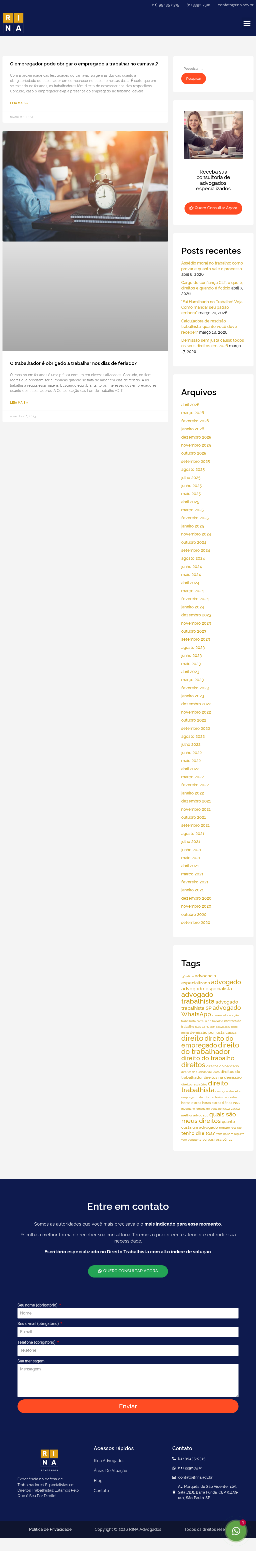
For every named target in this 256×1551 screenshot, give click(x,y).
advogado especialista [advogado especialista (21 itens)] (206, 988)
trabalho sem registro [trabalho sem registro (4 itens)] (230, 1133)
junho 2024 (191, 566)
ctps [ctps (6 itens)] (198, 1027)
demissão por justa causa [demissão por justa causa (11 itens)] (213, 1032)
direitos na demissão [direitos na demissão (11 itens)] (223, 1077)
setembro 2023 (195, 639)
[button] (247, 23)
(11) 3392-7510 (198, 5)
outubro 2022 (193, 720)
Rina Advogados (109, 1460)
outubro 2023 (193, 631)
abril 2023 (190, 671)
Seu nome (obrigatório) (38, 1305)
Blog (98, 1480)
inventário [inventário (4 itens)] (188, 1108)
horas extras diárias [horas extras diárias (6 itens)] (217, 1103)
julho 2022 (190, 744)
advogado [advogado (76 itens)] (226, 982)
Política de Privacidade (50, 1529)
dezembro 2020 (196, 898)
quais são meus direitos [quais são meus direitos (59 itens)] (208, 1117)
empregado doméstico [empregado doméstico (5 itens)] (197, 1097)
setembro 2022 (195, 728)
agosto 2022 (193, 736)
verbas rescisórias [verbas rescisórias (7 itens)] (217, 1139)
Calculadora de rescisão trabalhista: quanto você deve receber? (209, 327)
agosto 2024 (193, 558)
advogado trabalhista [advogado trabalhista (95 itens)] (197, 998)
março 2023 (192, 679)
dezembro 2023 (196, 615)
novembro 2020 (196, 906)
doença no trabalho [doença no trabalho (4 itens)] (228, 1091)
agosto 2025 (193, 469)
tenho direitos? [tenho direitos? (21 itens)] (198, 1133)
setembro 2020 (195, 922)
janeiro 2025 (192, 526)
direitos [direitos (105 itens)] (193, 1065)
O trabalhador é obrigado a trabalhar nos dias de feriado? (73, 363)
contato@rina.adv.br (236, 5)
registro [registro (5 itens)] (224, 1127)
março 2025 (192, 510)
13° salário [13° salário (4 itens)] (187, 976)
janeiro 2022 (192, 793)
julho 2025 (190, 477)
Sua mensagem (31, 1361)
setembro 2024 (195, 550)
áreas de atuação (110, 1470)
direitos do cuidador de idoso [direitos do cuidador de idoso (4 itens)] (200, 1071)
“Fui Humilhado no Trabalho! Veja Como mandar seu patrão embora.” (211, 307)
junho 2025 (191, 485)
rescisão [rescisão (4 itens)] (236, 1127)
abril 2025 (190, 502)
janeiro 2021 (192, 890)
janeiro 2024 (192, 607)
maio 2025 (191, 493)
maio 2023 (191, 663)
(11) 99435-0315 (165, 5)
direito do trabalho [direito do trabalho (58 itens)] (207, 1058)
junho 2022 (191, 752)
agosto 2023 (193, 647)
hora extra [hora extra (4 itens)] (230, 1097)
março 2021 (192, 874)
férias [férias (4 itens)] (218, 1097)
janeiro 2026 (192, 429)
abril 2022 (190, 769)
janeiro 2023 (192, 696)
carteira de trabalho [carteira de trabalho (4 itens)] (210, 1021)
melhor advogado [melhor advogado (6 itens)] (194, 1115)
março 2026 (192, 412)
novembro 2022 (196, 712)
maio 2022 (191, 760)
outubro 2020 (193, 914)
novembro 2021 (196, 809)
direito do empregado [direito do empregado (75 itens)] (207, 1042)
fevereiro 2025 (195, 518)
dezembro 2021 (196, 801)
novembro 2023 (196, 623)
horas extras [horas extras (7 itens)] (191, 1103)
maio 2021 (190, 857)
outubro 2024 (193, 542)
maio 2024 (191, 574)
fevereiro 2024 (195, 598)
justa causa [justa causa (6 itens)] (231, 1108)
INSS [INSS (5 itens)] (236, 1103)
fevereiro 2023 (195, 688)
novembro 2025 (196, 445)
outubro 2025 (193, 453)
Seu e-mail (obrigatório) (39, 1323)
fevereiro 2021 (194, 882)
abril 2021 (190, 865)
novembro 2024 (196, 534)
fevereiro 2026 (195, 421)
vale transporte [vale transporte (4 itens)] (191, 1139)
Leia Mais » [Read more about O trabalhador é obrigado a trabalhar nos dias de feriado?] (19, 402)
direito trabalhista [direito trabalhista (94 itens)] (204, 1086)
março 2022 (192, 777)
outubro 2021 (193, 817)
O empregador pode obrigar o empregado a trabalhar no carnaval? (84, 63)
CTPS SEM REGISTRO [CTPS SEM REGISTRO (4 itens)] (216, 1026)
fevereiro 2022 (195, 784)
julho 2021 (190, 841)
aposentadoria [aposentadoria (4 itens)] (221, 1015)
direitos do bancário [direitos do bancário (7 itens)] (222, 1066)
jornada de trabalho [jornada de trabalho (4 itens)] (209, 1108)
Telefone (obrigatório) (37, 1342)
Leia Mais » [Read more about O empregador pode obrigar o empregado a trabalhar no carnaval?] (19, 103)
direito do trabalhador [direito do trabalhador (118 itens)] (210, 1048)
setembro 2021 (195, 825)
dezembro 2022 (196, 704)
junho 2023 (191, 655)
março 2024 (192, 590)
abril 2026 (190, 404)
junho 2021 (191, 849)
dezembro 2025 (196, 437)
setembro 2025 (195, 461)
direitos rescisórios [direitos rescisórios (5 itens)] (194, 1084)
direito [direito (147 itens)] (192, 1038)
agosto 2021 (192, 833)
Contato (101, 1490)
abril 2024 (190, 582)
